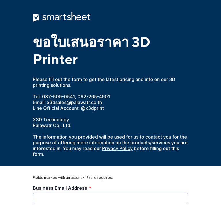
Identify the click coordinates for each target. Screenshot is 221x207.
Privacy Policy (117, 148)
